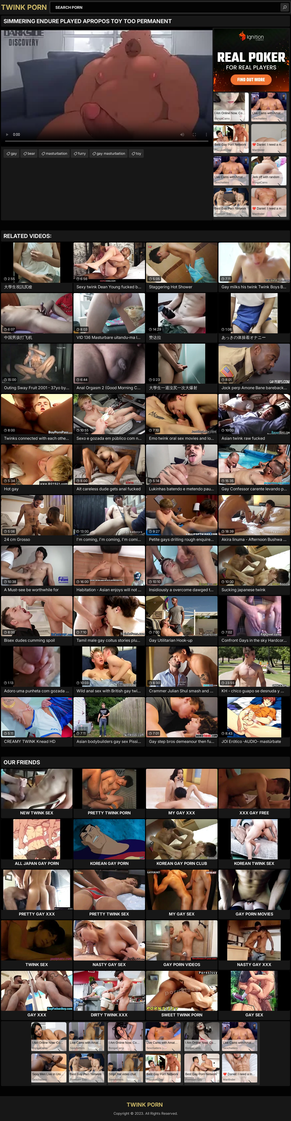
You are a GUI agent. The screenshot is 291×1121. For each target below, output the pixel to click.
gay (14, 153)
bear (31, 153)
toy (138, 153)
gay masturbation (111, 153)
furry (82, 153)
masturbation (56, 153)
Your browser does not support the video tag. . (106, 87)
